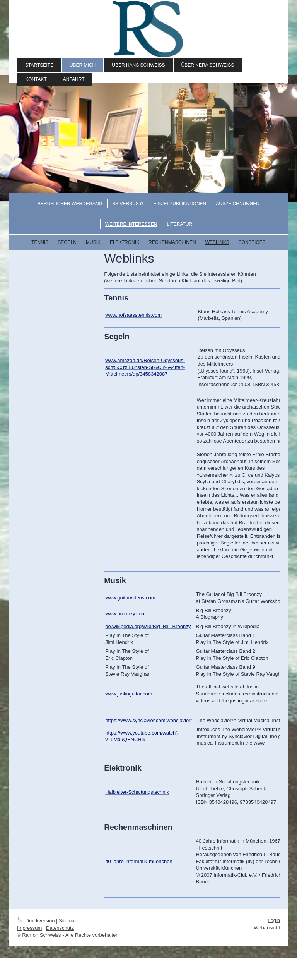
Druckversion (36, 921)
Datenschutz (60, 928)
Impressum (29, 928)
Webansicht (267, 928)
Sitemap (68, 921)
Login (274, 920)
